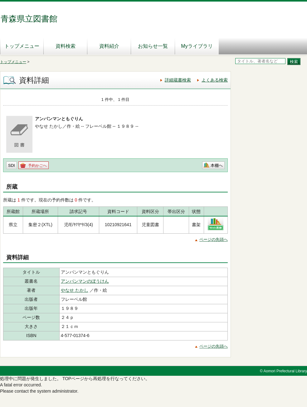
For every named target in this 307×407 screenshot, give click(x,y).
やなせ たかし (74, 290)
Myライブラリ (196, 46)
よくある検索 (215, 79)
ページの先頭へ (213, 239)
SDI (11, 165)
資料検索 (66, 46)
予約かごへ (37, 165)
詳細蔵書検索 (178, 79)
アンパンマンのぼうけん (85, 281)
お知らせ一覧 (153, 46)
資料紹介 (109, 46)
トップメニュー (21, 46)
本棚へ (217, 165)
